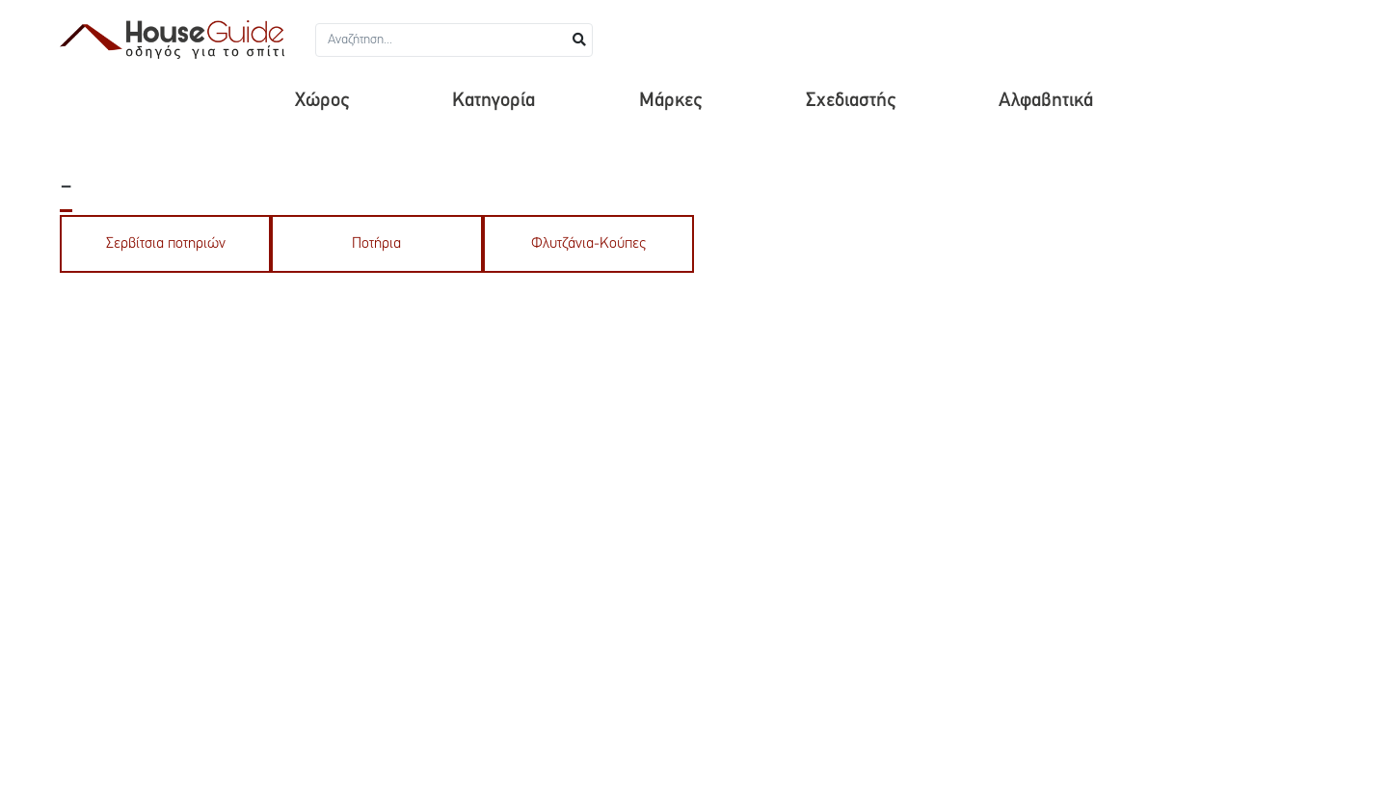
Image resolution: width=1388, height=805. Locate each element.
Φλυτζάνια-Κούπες (588, 244)
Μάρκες (670, 101)
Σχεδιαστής (850, 101)
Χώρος (322, 101)
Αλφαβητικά (1046, 101)
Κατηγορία (493, 101)
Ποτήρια (376, 244)
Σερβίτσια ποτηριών (166, 244)
